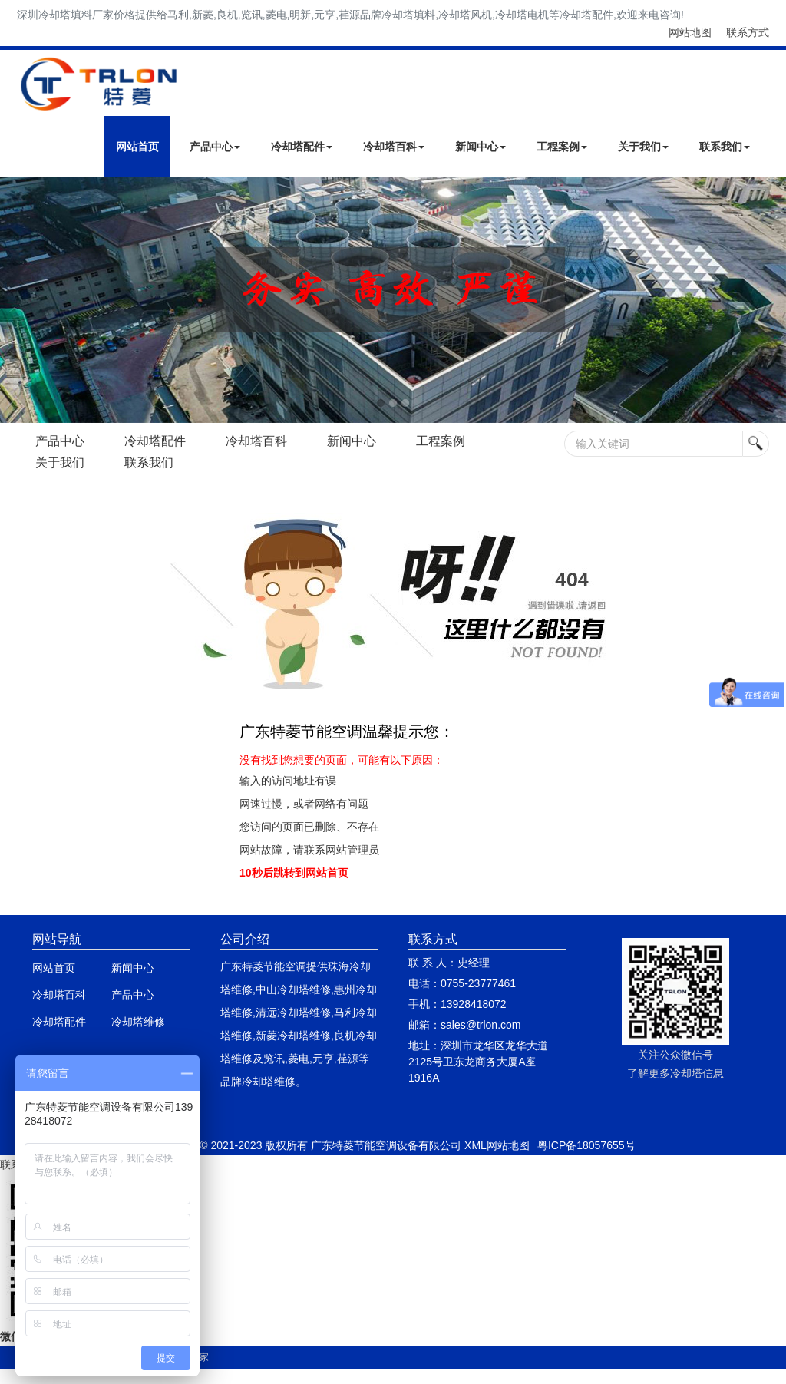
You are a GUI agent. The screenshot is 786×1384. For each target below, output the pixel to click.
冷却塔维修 (138, 1022)
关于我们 (643, 146)
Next (15, 300)
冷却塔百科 (393, 146)
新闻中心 (480, 146)
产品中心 (215, 146)
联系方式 (747, 32)
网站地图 (690, 32)
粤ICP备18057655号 (586, 1145)
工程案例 (562, 146)
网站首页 (137, 146)
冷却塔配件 (301, 146)
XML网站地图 (497, 1145)
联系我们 (724, 146)
